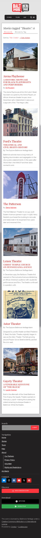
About (4, 452)
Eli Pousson (10, 88)
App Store (20, 501)
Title (10, 38)
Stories (9, 17)
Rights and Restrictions (12, 467)
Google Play (20, 506)
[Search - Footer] (16, 428)
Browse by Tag (20, 32)
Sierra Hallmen (11, 208)
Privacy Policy (9, 460)
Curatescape (22, 527)
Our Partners (9, 456)
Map (25, 17)
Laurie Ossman (11, 390)
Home (4, 438)
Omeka (13, 527)
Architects (5, 471)
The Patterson (12, 204)
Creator (16, 38)
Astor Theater (12, 324)
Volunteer (8, 464)
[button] (32, 17)
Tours (18, 17)
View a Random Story (20, 491)
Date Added (25, 38)
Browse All (8, 32)
